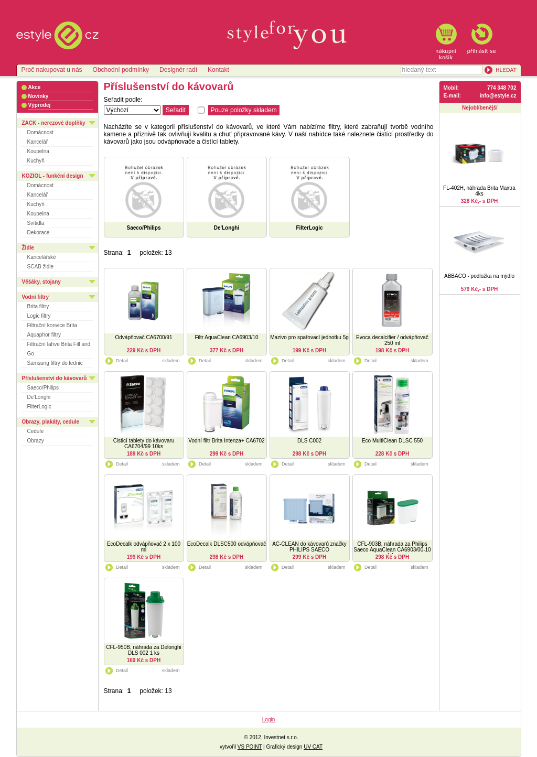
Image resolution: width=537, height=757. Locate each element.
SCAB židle (40, 266)
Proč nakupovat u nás (52, 69)
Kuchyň (36, 161)
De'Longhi (39, 397)
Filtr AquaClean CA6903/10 (226, 337)
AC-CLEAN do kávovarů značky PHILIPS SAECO (309, 547)
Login (268, 719)
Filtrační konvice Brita (52, 325)
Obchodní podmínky (121, 69)
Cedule (35, 431)
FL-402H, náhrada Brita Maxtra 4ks (479, 191)
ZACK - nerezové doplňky (53, 123)
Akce (34, 87)
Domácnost (40, 132)
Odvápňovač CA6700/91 (144, 337)
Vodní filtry (35, 297)
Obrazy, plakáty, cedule (51, 422)
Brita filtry (38, 306)
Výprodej (39, 105)
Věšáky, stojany (41, 282)
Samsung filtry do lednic (55, 363)
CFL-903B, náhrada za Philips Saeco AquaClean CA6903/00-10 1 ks (392, 549)
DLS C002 (309, 441)
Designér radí (178, 69)
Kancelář (37, 142)
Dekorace (38, 232)
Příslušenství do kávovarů (54, 378)
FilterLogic (39, 406)
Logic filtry (39, 316)
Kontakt (218, 69)
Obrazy (35, 441)
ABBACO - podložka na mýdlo (479, 276)
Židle (28, 248)
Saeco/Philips (43, 388)
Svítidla (36, 223)
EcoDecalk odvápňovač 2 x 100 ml (143, 547)
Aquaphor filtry (44, 335)
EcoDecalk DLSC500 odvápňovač (226, 544)
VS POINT (250, 747)
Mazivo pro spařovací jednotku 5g (309, 337)
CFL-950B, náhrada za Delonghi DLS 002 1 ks (143, 650)
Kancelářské (41, 257)
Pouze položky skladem (244, 110)
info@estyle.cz (498, 96)
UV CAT (313, 747)
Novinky (38, 96)
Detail (116, 360)
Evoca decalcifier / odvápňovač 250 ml (392, 340)
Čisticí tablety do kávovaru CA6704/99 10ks (144, 443)
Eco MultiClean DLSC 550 (392, 441)
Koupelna (38, 151)
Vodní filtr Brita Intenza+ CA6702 (226, 441)
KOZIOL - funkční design (52, 176)
